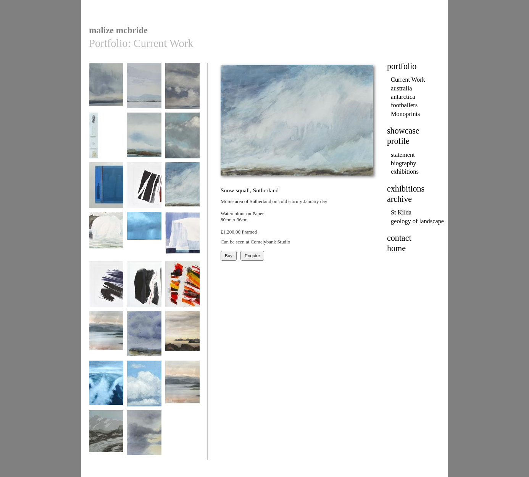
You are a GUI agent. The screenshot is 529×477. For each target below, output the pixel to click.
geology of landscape (417, 221)
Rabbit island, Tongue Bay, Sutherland (182, 343)
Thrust (106, 287)
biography (403, 163)
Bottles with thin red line (106, 191)
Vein (144, 287)
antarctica (403, 96)
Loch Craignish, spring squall (182, 142)
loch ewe (106, 337)
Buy (228, 255)
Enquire (252, 255)
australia (401, 88)
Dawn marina (144, 89)
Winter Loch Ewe (182, 387)
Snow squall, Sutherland (182, 191)
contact (399, 238)
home (396, 248)
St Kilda (401, 212)
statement (403, 154)
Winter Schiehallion (106, 439)
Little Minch (182, 89)
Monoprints (405, 114)
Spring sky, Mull (144, 139)
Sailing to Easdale (144, 387)
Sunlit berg (182, 238)
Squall (144, 238)
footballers (404, 105)
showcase (403, 130)
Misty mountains (144, 337)
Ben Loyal (106, 89)
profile (398, 141)
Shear (144, 188)
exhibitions (405, 171)
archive (399, 199)
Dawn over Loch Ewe (144, 439)
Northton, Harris (106, 139)
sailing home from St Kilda (106, 390)
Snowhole (106, 238)
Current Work (408, 79)
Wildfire (182, 287)
